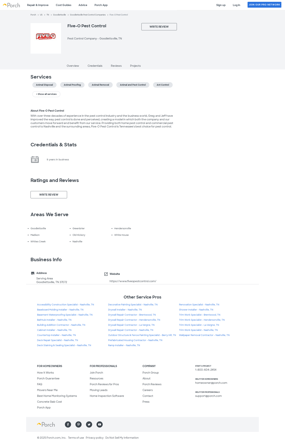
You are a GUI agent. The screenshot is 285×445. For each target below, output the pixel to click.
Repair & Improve (38, 5)
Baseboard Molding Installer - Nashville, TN (60, 309)
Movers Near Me (47, 390)
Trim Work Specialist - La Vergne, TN (199, 325)
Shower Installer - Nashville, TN (196, 309)
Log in (236, 5)
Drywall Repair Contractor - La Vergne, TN (131, 325)
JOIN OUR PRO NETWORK (264, 4)
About (146, 378)
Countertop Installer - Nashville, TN (56, 335)
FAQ (39, 384)
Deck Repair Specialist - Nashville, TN (57, 340)
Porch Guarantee (48, 378)
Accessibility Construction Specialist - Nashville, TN (65, 304)
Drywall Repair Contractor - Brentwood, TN (132, 314)
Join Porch (96, 372)
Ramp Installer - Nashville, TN (124, 345)
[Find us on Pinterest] (78, 424)
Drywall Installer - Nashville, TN (125, 309)
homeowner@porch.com (211, 382)
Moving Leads (98, 390)
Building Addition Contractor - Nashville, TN (61, 325)
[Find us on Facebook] (68, 424)
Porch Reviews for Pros (104, 384)
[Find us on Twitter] (89, 424)
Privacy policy (95, 437)
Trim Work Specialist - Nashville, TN (198, 330)
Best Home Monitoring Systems (57, 396)
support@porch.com (208, 396)
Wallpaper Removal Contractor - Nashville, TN (204, 335)
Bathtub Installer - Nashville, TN (54, 319)
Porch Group (150, 372)
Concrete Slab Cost (49, 401)
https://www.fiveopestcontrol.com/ (133, 281)
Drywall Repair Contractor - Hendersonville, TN (134, 319)
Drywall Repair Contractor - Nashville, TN (130, 330)
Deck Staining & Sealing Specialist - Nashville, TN (64, 345)
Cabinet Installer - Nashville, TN (54, 330)
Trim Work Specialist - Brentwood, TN (199, 314)
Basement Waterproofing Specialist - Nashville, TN (65, 314)
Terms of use (76, 437)
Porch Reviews (151, 384)
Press (145, 401)
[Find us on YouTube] (100, 424)
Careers (147, 390)
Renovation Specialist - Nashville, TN (199, 304)
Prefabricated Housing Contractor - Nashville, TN (135, 340)
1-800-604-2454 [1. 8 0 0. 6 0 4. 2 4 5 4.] (205, 369)
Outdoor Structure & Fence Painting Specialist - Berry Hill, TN (142, 335)
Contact (147, 396)
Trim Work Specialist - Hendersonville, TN (202, 319)
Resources (96, 378)
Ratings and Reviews (55, 180)
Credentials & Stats (54, 145)
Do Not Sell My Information (122, 437)
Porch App (101, 5)
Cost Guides (63, 5)
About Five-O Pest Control (47, 110)
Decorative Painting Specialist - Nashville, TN (133, 304)
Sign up (221, 5)
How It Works (45, 372)
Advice (83, 5)
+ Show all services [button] (46, 94)
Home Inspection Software (107, 396)
